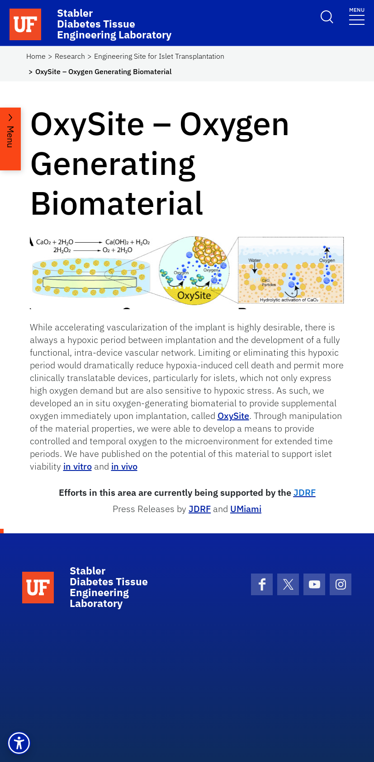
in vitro (77, 466)
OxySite (233, 415)
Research (70, 56)
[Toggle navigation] (357, 16)
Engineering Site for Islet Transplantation (159, 56)
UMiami (245, 509)
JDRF (200, 509)
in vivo (124, 466)
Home (36, 56)
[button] (19, 743)
